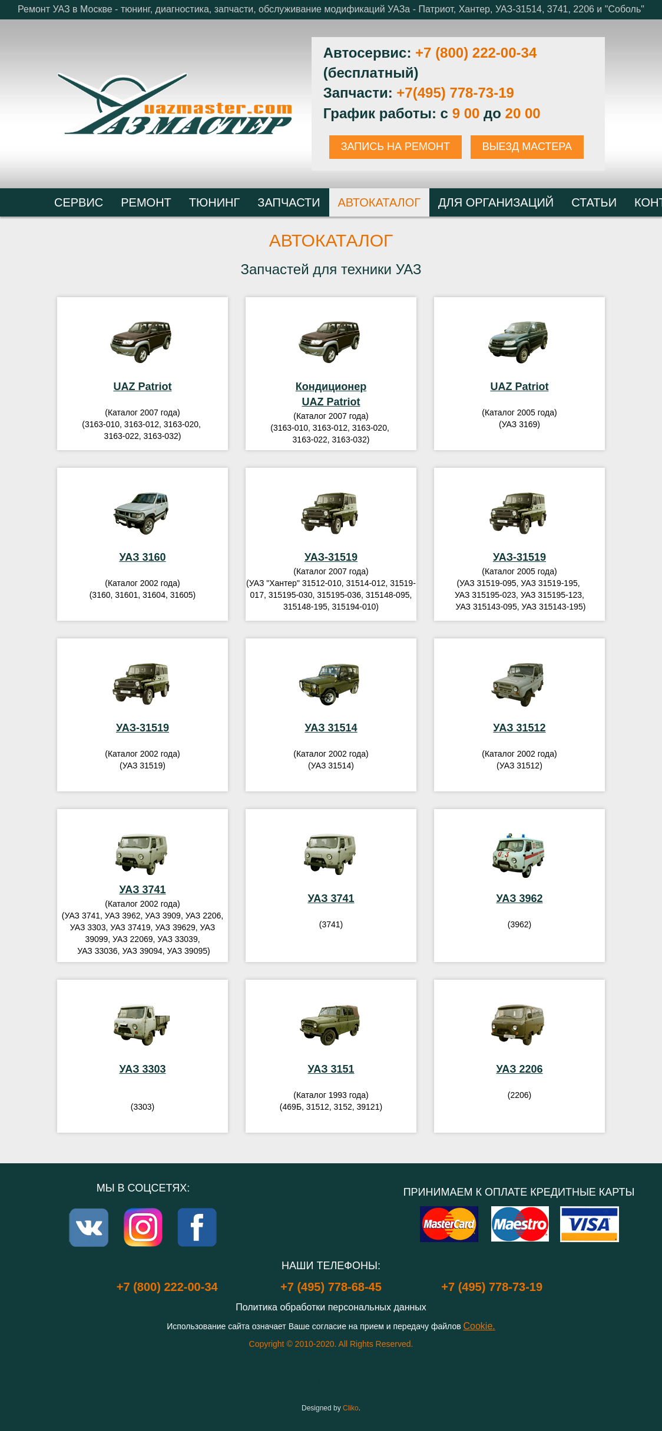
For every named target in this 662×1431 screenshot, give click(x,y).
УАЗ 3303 (142, 1069)
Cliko (351, 1408)
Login (331, 1384)
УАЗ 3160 (142, 557)
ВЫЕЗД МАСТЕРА (527, 146)
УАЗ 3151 (330, 1069)
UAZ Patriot (142, 386)
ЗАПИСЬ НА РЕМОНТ (395, 146)
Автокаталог (331, 240)
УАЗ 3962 (519, 898)
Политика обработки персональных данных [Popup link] (331, 1307)
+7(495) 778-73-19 (455, 93)
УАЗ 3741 (142, 890)
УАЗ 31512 (519, 728)
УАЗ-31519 (331, 557)
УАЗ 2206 (519, 1069)
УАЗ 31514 (330, 728)
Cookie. (479, 1326)
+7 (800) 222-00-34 (476, 53)
